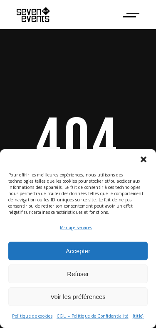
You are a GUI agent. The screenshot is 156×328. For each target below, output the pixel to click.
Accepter (78, 251)
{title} (138, 316)
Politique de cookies (32, 316)
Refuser (78, 273)
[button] (143, 159)
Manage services (76, 227)
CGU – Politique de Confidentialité (93, 316)
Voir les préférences (78, 296)
